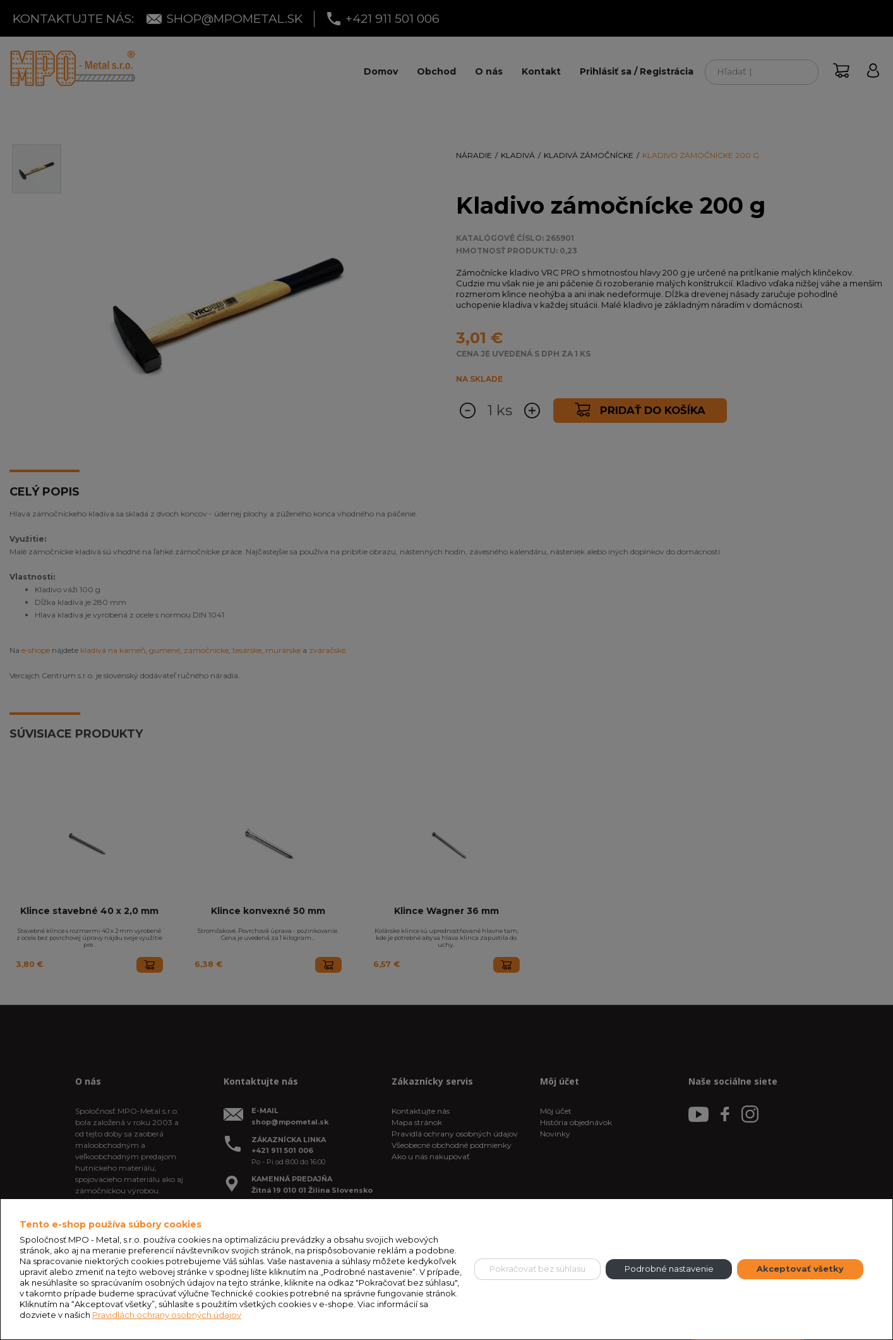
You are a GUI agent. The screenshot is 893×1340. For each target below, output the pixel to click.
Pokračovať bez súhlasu (537, 1269)
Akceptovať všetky (800, 1269)
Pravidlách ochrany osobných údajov (166, 1315)
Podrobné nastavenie (669, 1269)
